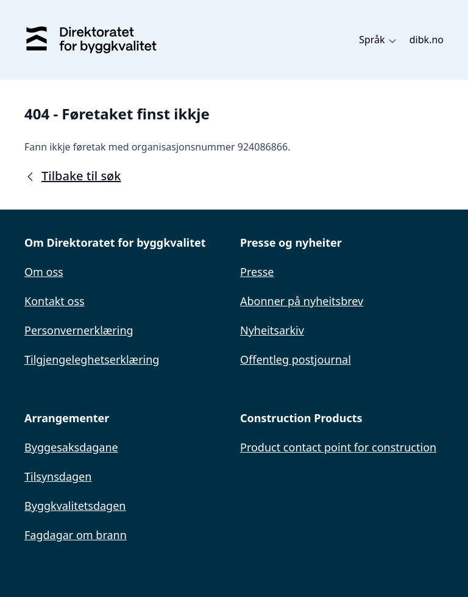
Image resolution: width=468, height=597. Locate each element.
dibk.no (427, 39)
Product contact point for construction (338, 447)
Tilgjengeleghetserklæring (91, 359)
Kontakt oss (54, 301)
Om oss (43, 271)
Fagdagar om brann (75, 535)
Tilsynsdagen (57, 476)
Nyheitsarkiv (272, 330)
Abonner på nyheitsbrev (301, 301)
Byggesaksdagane (71, 447)
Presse (257, 271)
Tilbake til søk (72, 176)
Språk (378, 39)
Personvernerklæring (78, 330)
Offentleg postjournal (295, 359)
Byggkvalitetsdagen (75, 505)
